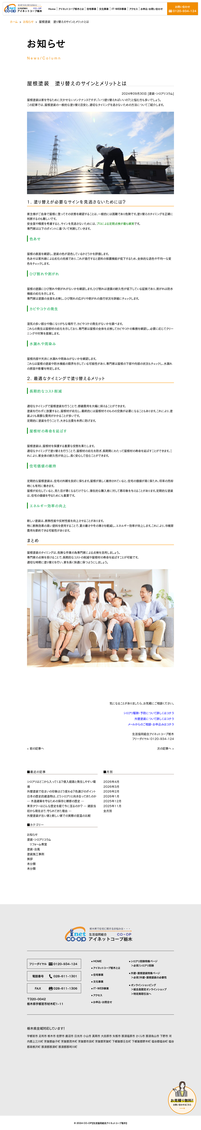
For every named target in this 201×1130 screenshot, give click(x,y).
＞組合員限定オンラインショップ (148, 989)
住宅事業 (98, 974)
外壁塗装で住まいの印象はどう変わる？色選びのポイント (61, 791)
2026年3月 (111, 786)
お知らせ (28, 21)
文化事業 (98, 981)
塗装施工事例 (35, 854)
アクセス (97, 995)
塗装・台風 (33, 849)
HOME (97, 961)
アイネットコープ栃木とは (106, 968)
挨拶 (30, 858)
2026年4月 (111, 781)
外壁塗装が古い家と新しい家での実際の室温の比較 (59, 815)
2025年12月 (112, 801)
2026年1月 (111, 796)
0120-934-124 (162, 738)
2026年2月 (111, 791)
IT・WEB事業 (101, 988)
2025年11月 (112, 805)
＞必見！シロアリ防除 (142, 965)
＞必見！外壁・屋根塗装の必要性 (149, 977)
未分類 (31, 863)
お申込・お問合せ (102, 1002)
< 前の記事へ (35, 748)
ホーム (14, 21)
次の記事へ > (165, 748)
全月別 (107, 810)
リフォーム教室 (38, 844)
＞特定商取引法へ (141, 993)
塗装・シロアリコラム (161, 93)
